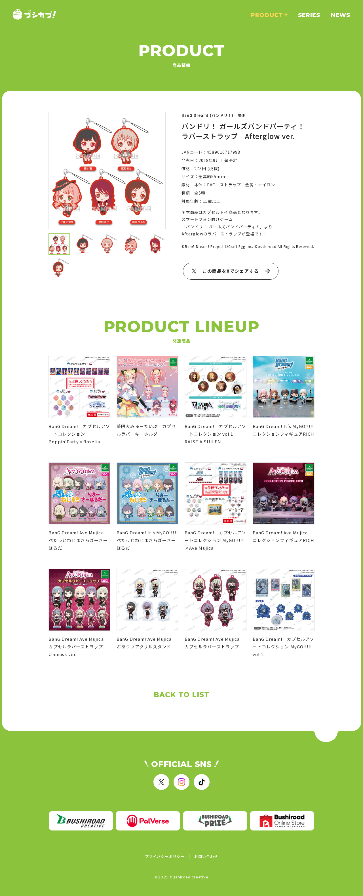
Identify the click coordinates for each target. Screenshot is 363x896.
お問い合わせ (206, 856)
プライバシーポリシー (165, 856)
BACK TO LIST (182, 694)
